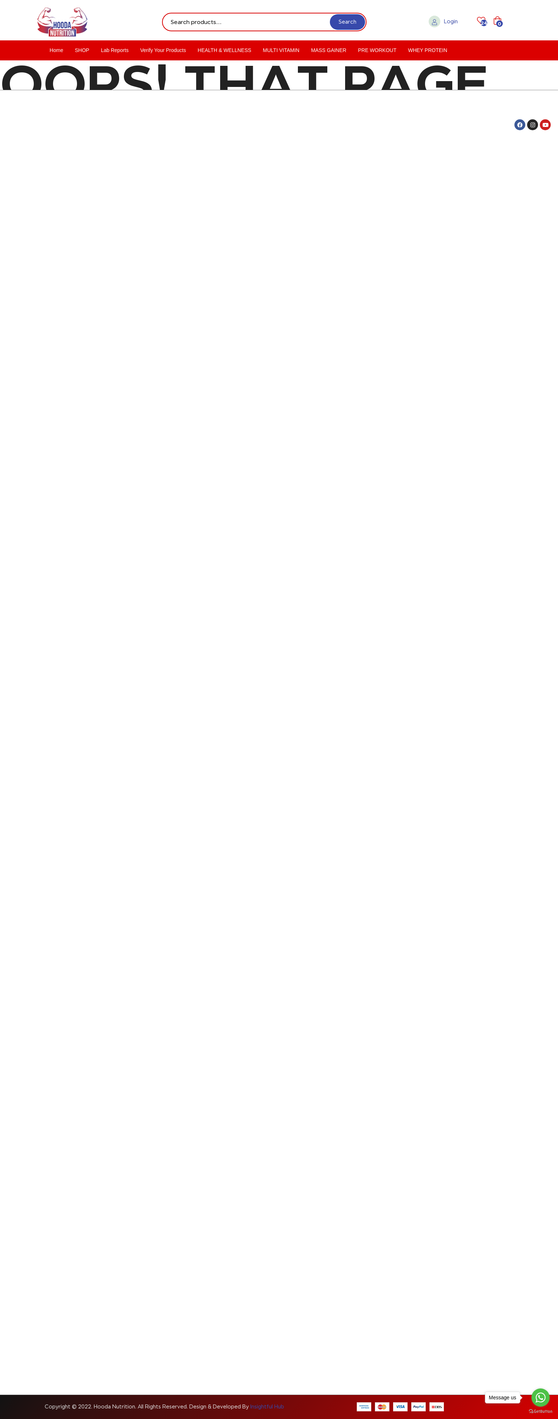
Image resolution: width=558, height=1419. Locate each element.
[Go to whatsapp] (540, 1397)
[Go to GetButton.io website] (540, 1411)
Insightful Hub (267, 1407)
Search (347, 22)
